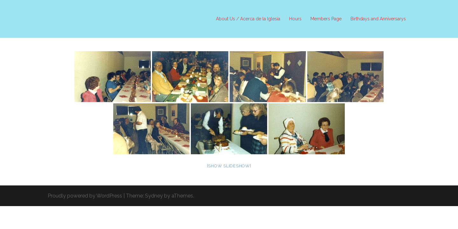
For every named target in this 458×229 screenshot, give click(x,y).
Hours (295, 18)
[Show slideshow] (229, 165)
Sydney (154, 196)
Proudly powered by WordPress (85, 196)
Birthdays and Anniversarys (378, 18)
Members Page (326, 18)
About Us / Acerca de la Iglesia (248, 18)
